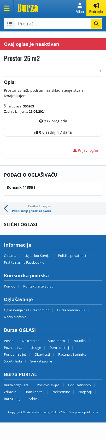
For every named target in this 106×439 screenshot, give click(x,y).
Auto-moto (56, 340)
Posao (9, 340)
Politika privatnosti (72, 255)
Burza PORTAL (20, 374)
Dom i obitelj (59, 347)
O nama (10, 255)
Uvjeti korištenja (37, 255)
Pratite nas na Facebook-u (24, 262)
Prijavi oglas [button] (86, 150)
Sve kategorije (41, 361)
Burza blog (12, 398)
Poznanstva (13, 347)
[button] (80, 8)
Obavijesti (42, 354)
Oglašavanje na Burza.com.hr (26, 310)
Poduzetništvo (79, 385)
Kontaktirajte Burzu (38, 286)
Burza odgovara (16, 385)
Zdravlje (10, 391)
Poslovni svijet (15, 354)
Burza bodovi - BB (71, 310)
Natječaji (85, 391)
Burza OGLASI (20, 330)
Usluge (36, 347)
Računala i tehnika (72, 354)
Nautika (79, 340)
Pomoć (9, 286)
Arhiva (34, 398)
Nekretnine (30, 340)
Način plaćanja (15, 317)
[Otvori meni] (7, 8)
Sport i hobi (13, 361)
